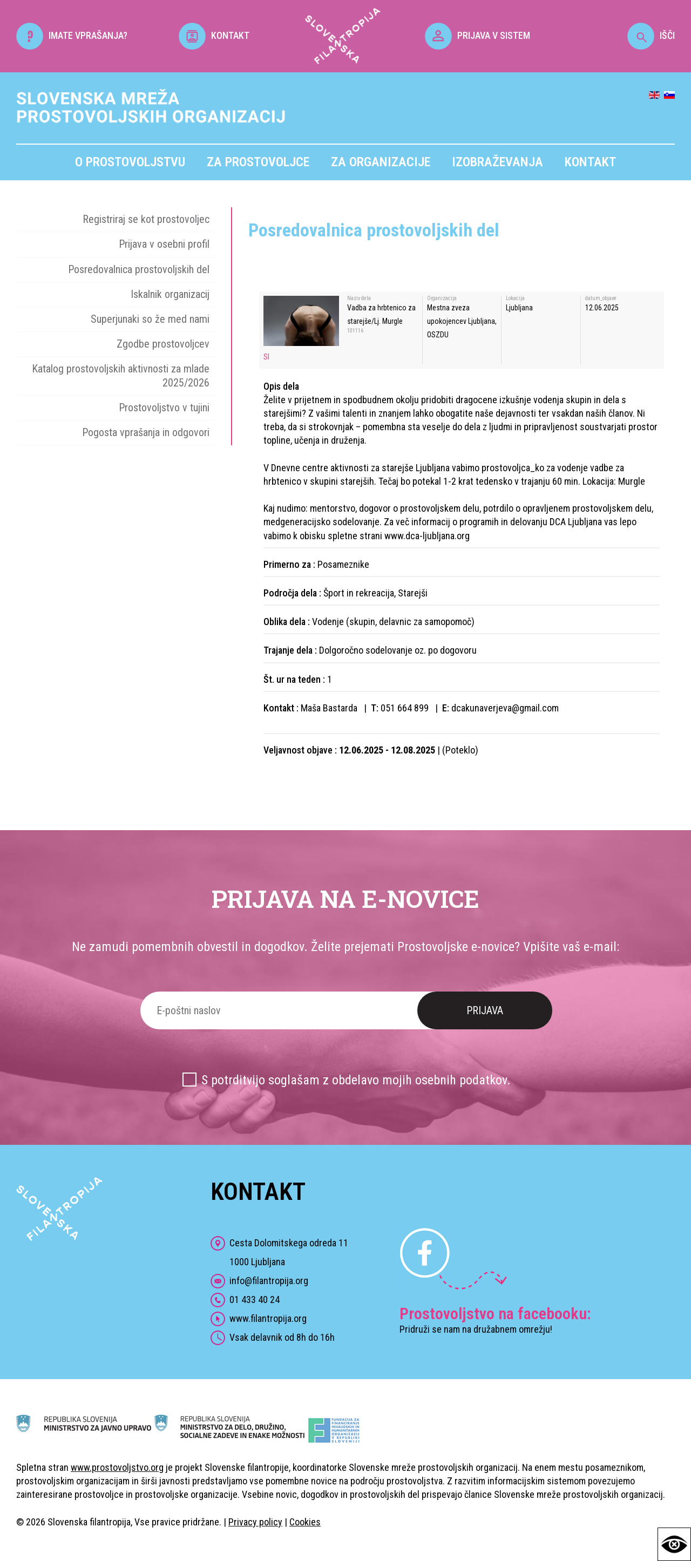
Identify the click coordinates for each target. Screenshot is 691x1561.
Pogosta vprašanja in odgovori (145, 432)
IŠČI (651, 35)
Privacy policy (255, 1522)
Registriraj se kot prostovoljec (146, 219)
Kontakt (590, 161)
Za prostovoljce (258, 161)
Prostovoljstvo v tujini (164, 407)
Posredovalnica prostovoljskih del (138, 269)
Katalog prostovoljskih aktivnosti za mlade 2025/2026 (120, 375)
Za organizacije (380, 161)
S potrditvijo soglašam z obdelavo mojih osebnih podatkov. (356, 1080)
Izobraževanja (497, 161)
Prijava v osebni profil (164, 243)
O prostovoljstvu (130, 161)
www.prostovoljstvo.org (117, 1467)
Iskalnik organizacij (170, 294)
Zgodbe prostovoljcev (163, 343)
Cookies (305, 1522)
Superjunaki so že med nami (150, 319)
